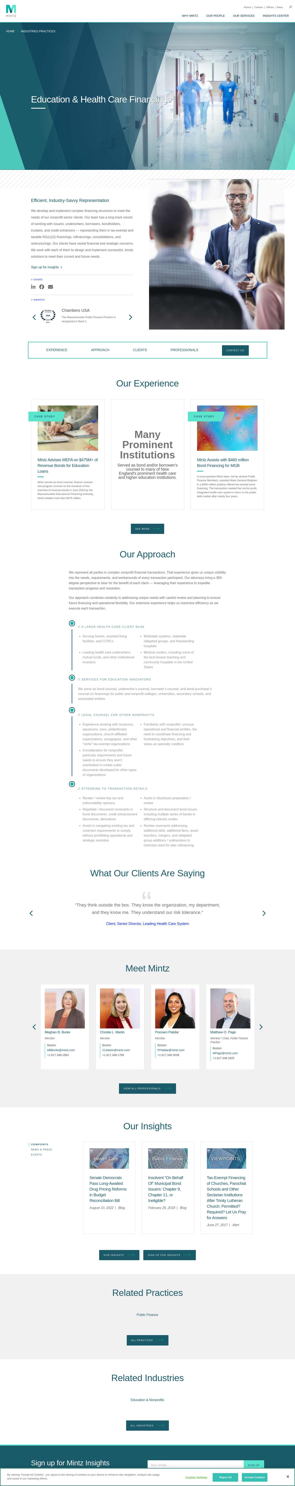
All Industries (147, 1425)
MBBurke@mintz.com (61, 1050)
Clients (140, 350)
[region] (147, 1477)
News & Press (41, 1149)
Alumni (247, 7)
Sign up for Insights (169, 1255)
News (280, 7)
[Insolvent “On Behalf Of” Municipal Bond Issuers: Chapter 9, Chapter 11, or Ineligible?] (165, 1189)
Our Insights (119, 1255)
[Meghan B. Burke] (57, 1032)
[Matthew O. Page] (223, 1032)
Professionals (184, 350)
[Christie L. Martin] (112, 1032)
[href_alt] (65, 1008)
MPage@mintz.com (225, 1053)
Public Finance (147, 1315)
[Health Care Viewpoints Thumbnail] (109, 1158)
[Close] (287, 1476)
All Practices (147, 1340)
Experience (56, 350)
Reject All (225, 1477)
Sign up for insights (47, 267)
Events (36, 1154)
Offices (270, 7)
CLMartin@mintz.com (116, 1050)
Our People (215, 15)
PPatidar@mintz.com (171, 1050)
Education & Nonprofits (147, 1400)
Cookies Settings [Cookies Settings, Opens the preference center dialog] (196, 1477)
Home (10, 31)
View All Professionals (147, 1088)
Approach (100, 350)
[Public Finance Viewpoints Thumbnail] (168, 1158)
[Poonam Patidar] (167, 1032)
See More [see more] (147, 529)
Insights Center (276, 15)
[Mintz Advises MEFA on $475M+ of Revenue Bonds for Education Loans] (68, 428)
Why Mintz (190, 15)
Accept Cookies (255, 1477)
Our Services (244, 15)
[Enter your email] (206, 1465)
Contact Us (235, 350)
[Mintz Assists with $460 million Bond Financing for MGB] (227, 428)
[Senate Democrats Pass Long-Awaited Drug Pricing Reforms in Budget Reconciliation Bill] (108, 1189)
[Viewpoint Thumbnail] (226, 1158)
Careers (258, 7)
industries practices (38, 31)
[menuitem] (190, 15)
